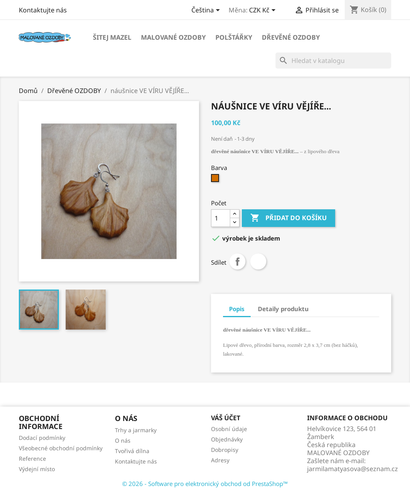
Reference (32, 458)
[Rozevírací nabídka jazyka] (207, 11)
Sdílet (237, 261)
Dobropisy (224, 450)
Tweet (258, 261)
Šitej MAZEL (112, 37)
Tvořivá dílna (132, 451)
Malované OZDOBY (173, 37)
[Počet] (220, 218)
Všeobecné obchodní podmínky (60, 448)
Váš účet (225, 417)
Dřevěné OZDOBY (291, 37)
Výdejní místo (37, 469)
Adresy (220, 460)
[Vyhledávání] (333, 61)
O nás (123, 440)
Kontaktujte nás (43, 10)
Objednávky (227, 439)
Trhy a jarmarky (136, 430)
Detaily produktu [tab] (283, 309)
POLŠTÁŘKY (233, 37)
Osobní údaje (229, 429)
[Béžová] (216, 180)
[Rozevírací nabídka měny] (263, 11)
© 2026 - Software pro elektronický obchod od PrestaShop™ (205, 484)
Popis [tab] (237, 309)
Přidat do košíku (288, 218)
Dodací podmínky (42, 437)
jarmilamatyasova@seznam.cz (352, 468)
